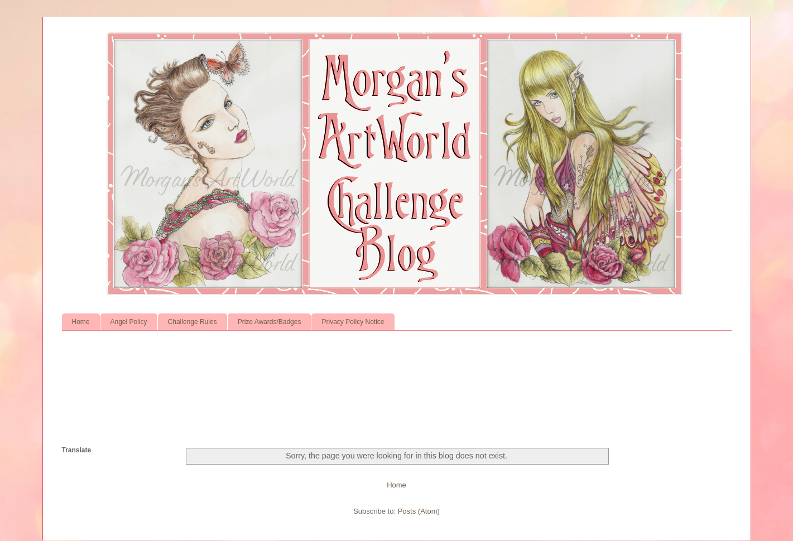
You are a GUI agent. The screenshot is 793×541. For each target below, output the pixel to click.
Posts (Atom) (419, 511)
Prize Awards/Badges (269, 322)
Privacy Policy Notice (352, 322)
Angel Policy (128, 322)
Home (81, 322)
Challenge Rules (192, 322)
